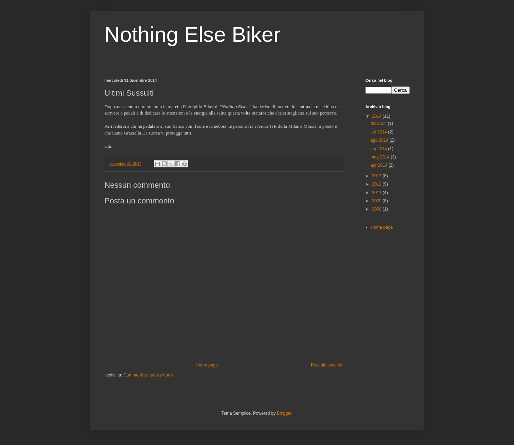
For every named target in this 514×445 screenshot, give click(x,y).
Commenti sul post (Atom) (148, 375)
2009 (377, 200)
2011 (377, 192)
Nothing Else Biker (193, 34)
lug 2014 (379, 148)
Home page (207, 365)
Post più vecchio (326, 365)
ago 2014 (380, 140)
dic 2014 (379, 123)
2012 (377, 184)
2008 (377, 209)
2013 (377, 175)
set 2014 (379, 132)
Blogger (284, 413)
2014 (377, 116)
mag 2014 (381, 157)
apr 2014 (380, 165)
